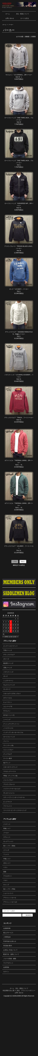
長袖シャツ (6, 828)
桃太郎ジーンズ (8, 663)
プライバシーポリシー (28, 990)
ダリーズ (6, 659)
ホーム (6, 14)
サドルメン (6, 711)
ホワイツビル (7, 698)
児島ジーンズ (7, 667)
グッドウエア (7, 754)
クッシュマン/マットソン (11, 724)
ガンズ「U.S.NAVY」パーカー (18, 289)
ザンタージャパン (9, 793)
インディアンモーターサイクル (13, 732)
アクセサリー (7, 876)
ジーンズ (6, 850)
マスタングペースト (9, 771)
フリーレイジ (7, 806)
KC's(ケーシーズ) (8, 715)
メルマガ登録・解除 (9, 958)
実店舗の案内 (7, 945)
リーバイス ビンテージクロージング (14, 810)
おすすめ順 (19, 36)
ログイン (6, 971)
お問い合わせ (8, 18)
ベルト (5, 880)
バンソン (6, 741)
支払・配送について (21, 14)
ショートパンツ (8, 893)
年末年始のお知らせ (9, 941)
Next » (23, 561)
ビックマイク (7, 801)
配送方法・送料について (11, 954)
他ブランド (6, 763)
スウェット (6, 837)
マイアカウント (8, 963)
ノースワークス (8, 728)
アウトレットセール (9, 897)
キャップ (6, 884)
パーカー (10, 24)
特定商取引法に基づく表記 (11, 990)
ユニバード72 (7, 706)
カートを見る (23, 18)
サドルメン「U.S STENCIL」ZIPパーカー (19, 75)
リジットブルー (8, 750)
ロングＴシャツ (8, 841)
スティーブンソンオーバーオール (14, 797)
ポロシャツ (6, 863)
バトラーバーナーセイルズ (11, 789)
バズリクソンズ (8, 672)
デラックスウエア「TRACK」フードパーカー (18, 417)
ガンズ (5, 676)
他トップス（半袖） (9, 889)
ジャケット (6, 824)
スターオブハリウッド (10, 767)
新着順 (33, 36)
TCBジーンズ (7, 650)
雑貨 (4, 872)
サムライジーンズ (9, 685)
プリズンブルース (9, 784)
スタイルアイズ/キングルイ (12, 693)
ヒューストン (7, 702)
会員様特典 (6, 928)
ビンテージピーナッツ (10, 646)
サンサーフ (6, 689)
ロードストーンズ (9, 737)
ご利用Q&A (7, 937)
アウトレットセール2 (10, 902)
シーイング (6, 719)
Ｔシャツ (6, 854)
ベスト (5, 867)
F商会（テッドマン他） (10, 776)
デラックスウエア (9, 654)
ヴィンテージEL (8, 745)
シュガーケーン (8, 680)
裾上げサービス (8, 932)
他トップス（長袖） (9, 846)
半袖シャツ (6, 859)
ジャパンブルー (8, 780)
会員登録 (6, 967)
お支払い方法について (10, 950)
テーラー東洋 (7, 758)
